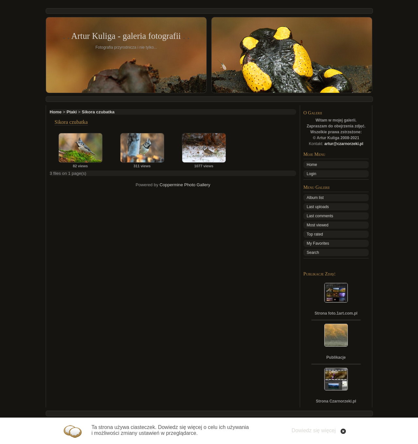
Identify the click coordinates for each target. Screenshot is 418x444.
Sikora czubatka (98, 111)
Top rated (315, 234)
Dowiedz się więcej (314, 430)
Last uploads (318, 207)
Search (313, 252)
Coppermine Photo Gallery (184, 184)
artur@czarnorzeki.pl (343, 143)
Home (56, 111)
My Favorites (318, 243)
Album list (315, 197)
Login (311, 174)
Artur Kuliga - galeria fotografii (126, 36)
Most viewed (318, 225)
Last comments (320, 216)
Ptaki (72, 111)
